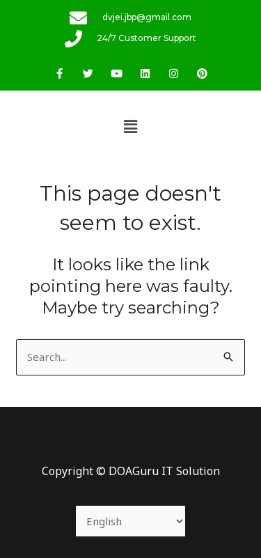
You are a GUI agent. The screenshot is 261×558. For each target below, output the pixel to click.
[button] (130, 126)
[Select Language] (131, 521)
